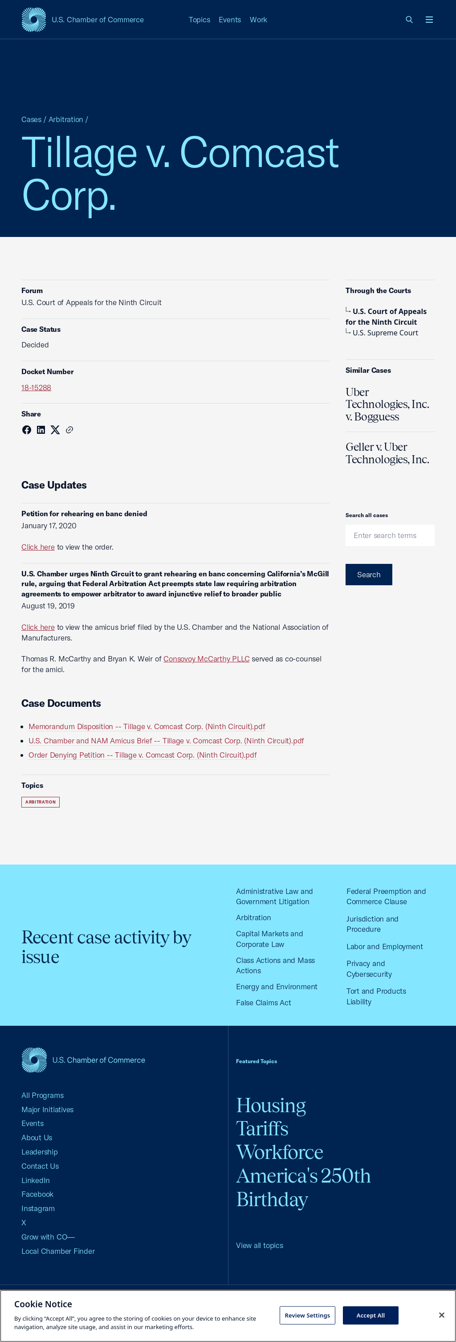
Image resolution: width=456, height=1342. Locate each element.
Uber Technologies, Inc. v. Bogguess (387, 404)
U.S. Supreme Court (382, 333)
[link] (409, 19)
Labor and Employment (384, 946)
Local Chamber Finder (58, 1251)
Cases (31, 119)
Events (230, 19)
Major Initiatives (47, 1109)
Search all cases (367, 515)
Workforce (279, 1152)
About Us (36, 1137)
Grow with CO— (48, 1236)
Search (369, 574)
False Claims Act (263, 1002)
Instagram (38, 1208)
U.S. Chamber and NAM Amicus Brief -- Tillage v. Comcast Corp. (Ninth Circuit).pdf (166, 740)
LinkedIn (35, 1180)
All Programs (42, 1095)
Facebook (37, 1194)
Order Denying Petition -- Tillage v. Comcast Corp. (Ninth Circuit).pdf (142, 754)
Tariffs (262, 1128)
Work (258, 19)
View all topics (259, 1245)
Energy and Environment (277, 986)
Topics (199, 19)
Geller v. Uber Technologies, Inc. (387, 453)
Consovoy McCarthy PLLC (206, 658)
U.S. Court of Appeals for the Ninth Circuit (386, 316)
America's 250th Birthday (303, 1187)
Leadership (39, 1151)
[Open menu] (429, 19)
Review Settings (307, 1315)
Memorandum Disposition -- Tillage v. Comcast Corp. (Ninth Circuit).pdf (146, 726)
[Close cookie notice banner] (442, 1315)
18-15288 (36, 387)
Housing (270, 1105)
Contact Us (40, 1166)
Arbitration (66, 119)
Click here (38, 546)
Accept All (371, 1315)
